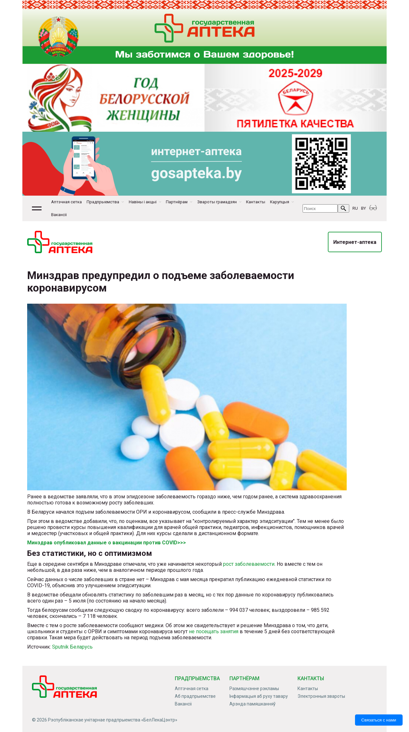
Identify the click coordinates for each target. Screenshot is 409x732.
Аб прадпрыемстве (195, 696)
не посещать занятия (213, 631)
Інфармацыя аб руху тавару (258, 696)
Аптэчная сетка (66, 201)
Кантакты (255, 201)
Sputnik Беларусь (72, 647)
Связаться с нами (378, 720)
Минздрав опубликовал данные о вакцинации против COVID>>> (106, 543)
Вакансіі (59, 214)
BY (363, 208)
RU (355, 208)
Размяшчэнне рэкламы (254, 688)
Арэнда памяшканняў (252, 703)
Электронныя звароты (321, 696)
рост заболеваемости (248, 564)
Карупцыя (279, 201)
